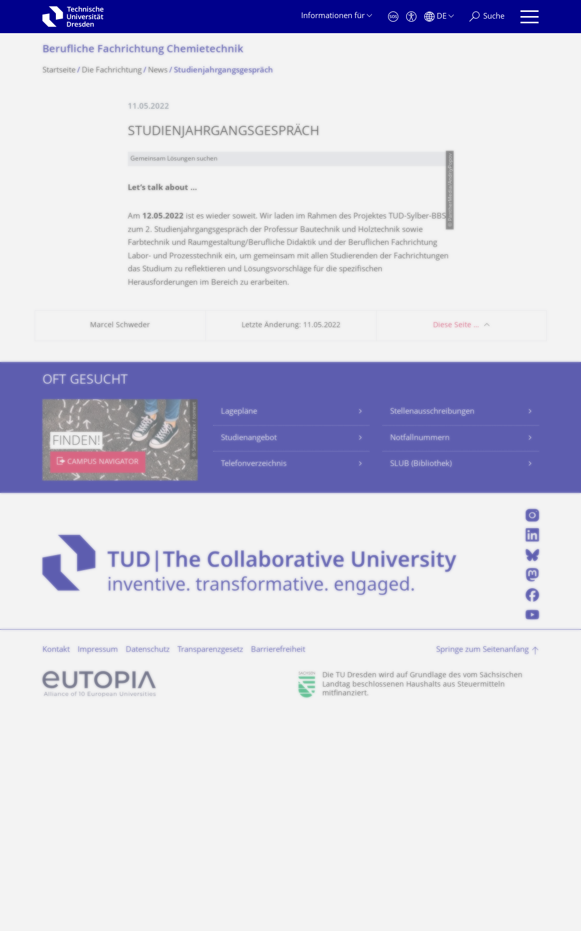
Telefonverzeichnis (254, 681)
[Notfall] (393, 17)
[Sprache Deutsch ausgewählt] (439, 16)
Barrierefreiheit (278, 867)
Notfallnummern (420, 655)
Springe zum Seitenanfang (482, 867)
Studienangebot (249, 655)
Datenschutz (148, 867)
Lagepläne (239, 629)
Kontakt (56, 867)
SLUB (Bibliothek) (421, 681)
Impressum (98, 867)
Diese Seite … (456, 542)
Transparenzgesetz (210, 867)
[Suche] (486, 16)
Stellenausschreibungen (432, 629)
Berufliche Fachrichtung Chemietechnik (142, 50)
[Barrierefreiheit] (411, 17)
